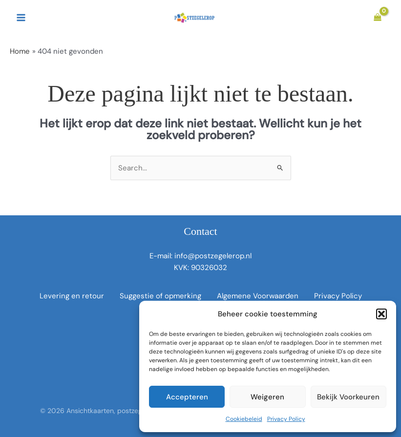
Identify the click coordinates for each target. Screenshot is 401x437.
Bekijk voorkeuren (348, 397)
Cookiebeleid (244, 419)
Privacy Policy (286, 419)
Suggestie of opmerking (160, 296)
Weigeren (267, 397)
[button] (381, 314)
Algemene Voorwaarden (257, 296)
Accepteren (187, 397)
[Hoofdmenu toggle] (21, 18)
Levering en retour (72, 296)
